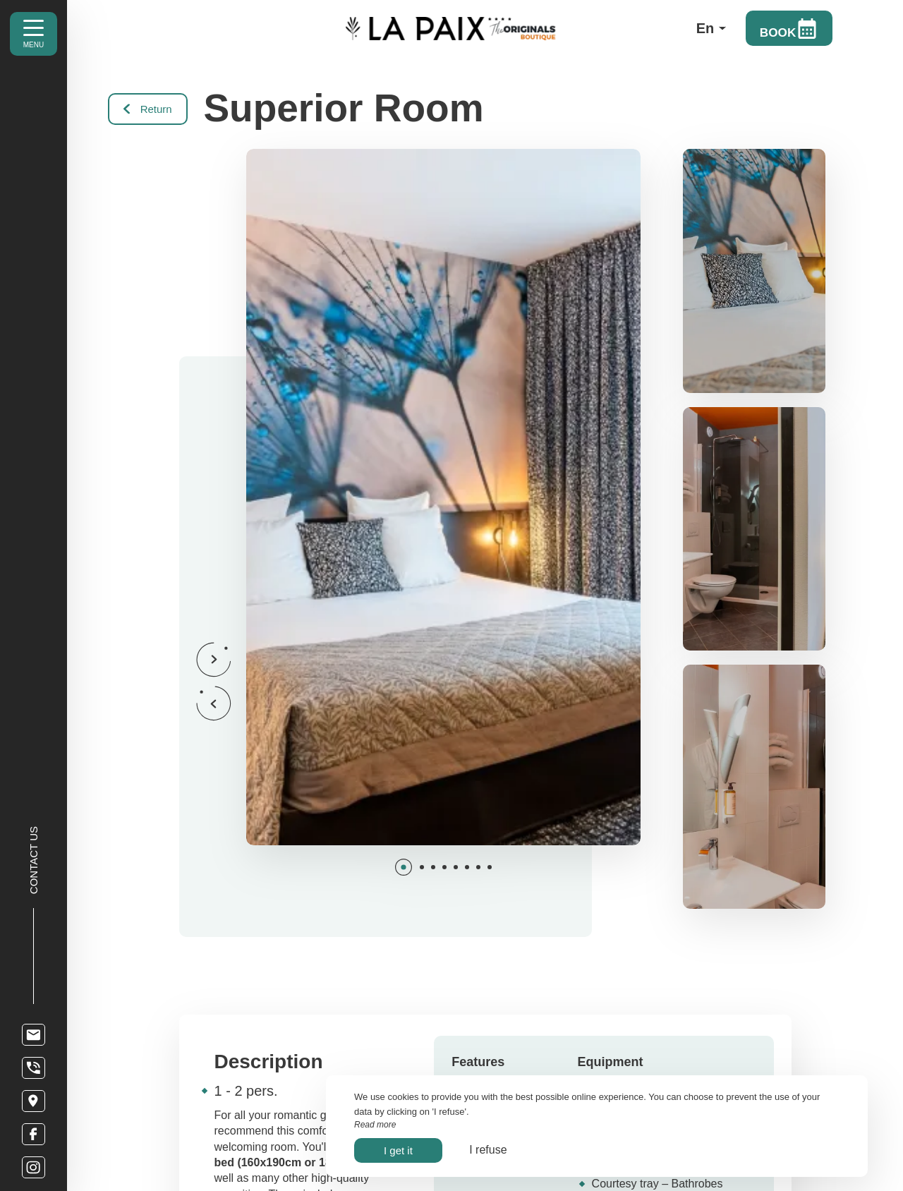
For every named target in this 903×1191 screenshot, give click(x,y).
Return (149, 108)
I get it (398, 1150)
